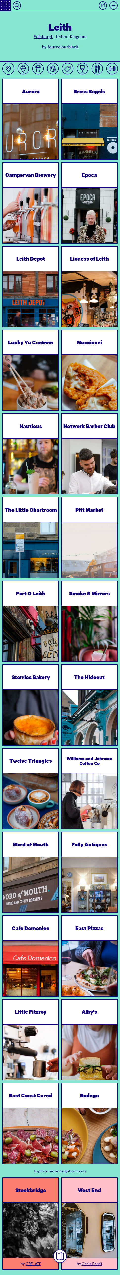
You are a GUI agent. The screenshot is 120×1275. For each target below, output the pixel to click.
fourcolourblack (63, 46)
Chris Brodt (92, 1263)
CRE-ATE (33, 1263)
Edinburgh (43, 36)
